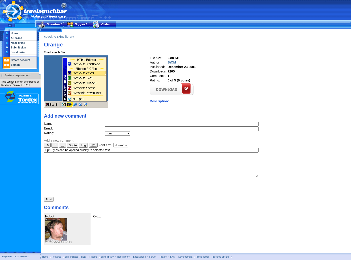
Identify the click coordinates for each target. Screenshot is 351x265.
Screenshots (71, 261)
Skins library (107, 261)
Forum (152, 261)
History (163, 261)
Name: (48, 123)
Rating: (49, 133)
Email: (48, 128)
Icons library (123, 261)
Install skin (18, 52)
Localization (139, 261)
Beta (83, 261)
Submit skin (18, 47)
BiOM (172, 62)
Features (56, 261)
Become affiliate (220, 261)
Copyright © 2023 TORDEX (15, 261)
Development (185, 261)
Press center (202, 261)
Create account (20, 60)
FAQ (172, 261)
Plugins (93, 261)
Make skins (18, 42)
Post (49, 204)
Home (14, 33)
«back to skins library (59, 36)
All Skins (16, 38)
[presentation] (78, 190)
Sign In (15, 64)
